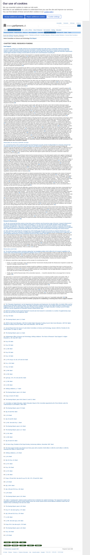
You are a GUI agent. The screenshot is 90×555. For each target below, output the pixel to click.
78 (12, 274)
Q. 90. (7, 492)
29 (15, 102)
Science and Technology (8, 36)
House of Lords (18, 32)
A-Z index (5, 552)
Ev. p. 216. (9, 363)
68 (70, 238)
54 (69, 177)
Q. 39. (7, 415)
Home (5, 30)
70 (28, 245)
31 (31, 110)
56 (54, 182)
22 (53, 52)
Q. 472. (8, 463)
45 (18, 152)
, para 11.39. (19, 506)
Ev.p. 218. (8, 531)
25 (35, 71)
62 (48, 209)
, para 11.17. (19, 429)
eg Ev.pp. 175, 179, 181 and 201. (14, 377)
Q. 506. (8, 370)
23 (27, 56)
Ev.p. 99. (8, 315)
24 (22, 65)
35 (58, 125)
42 (41, 146)
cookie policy (48, 12)
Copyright (43, 552)
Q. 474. (8, 471)
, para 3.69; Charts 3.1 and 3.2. (24, 399)
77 (29, 270)
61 (55, 204)
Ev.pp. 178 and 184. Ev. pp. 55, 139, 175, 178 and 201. (23, 478)
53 (56, 174)
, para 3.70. (19, 408)
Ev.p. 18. (8, 356)
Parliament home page (13, 35)
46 (9, 160)
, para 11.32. (19, 496)
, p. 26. (17, 453)
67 (21, 237)
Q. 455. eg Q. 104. (13, 520)
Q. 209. (8, 385)
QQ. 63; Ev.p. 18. (10, 460)
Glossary (10, 552)
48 (60, 163)
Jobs (30, 552)
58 (19, 192)
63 (46, 212)
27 (26, 86)
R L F (10, 249)
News (65, 32)
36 (42, 127)
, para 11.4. (19, 333)
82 (64, 297)
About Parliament (37, 30)
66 (47, 233)
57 (30, 185)
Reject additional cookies (36, 17)
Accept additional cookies (13, 17)
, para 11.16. (19, 426)
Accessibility (59, 23)
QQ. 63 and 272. (10, 440)
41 (33, 137)
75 (26, 264)
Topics (69, 32)
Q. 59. (7, 535)
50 (28, 167)
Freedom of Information (23, 552)
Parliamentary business (14, 30)
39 (27, 132)
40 (31, 135)
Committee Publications (45, 35)
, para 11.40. (19, 528)
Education (58, 30)
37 (25, 128)
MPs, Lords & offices (27, 30)
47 (59, 160)
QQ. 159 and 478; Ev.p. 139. (13, 489)
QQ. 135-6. (9, 485)
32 (34, 113)
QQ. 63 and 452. (10, 411)
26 (57, 82)
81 (45, 292)
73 (21, 254)
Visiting (53, 30)
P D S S (16, 142)
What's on (25, 32)
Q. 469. (8, 437)
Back (42, 308)
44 (13, 151)
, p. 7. (16, 388)
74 (21, 255)
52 (29, 171)
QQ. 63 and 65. (10, 419)
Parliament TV (59, 32)
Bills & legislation (33, 32)
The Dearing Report (11, 319)
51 (7, 169)
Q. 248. (8, 348)
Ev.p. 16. (8, 367)
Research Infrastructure (10, 221)
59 (4, 198)
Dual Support (7, 46)
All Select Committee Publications (57, 35)
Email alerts (66, 23)
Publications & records (50, 32)
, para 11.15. (19, 392)
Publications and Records (34, 35)
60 (40, 203)
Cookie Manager (60, 552)
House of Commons (8, 32)
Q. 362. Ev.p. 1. (12, 422)
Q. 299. (8, 381)
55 (9, 181)
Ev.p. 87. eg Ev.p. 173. (14, 510)
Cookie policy (54, 552)
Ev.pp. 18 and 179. (11, 396)
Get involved (47, 30)
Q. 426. (8, 517)
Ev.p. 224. (8, 467)
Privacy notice (48, 552)
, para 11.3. (19, 319)
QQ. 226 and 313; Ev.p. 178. (13, 513)
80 (39, 289)
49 (39, 164)
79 (48, 284)
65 (20, 218)
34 (4, 123)
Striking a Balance (10, 388)
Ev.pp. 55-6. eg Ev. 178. (14, 524)
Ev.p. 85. (8, 341)
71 (32, 246)
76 (20, 269)
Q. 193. (8, 474)
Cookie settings (54, 17)
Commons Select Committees (71, 35)
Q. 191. (8, 433)
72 (39, 252)
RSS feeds (72, 23)
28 (69, 88)
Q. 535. (8, 374)
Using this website (36, 552)
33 (66, 115)
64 (34, 216)
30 (34, 106)
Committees (40, 32)
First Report (33, 38)
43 (24, 148)
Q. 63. (7, 456)
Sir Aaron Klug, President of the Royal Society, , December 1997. (28, 444)
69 (41, 242)
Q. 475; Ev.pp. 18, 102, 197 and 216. (15, 359)
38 (44, 131)
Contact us (78, 23)
